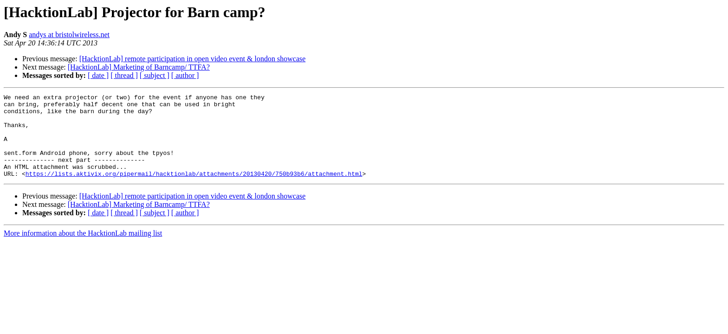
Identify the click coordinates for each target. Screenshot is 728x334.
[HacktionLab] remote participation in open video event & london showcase (192, 59)
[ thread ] (124, 75)
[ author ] (185, 75)
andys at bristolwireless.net (69, 35)
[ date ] (98, 75)
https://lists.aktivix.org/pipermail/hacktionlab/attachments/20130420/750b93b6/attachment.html (194, 190)
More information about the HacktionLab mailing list (83, 250)
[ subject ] (154, 75)
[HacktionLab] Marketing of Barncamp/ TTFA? (139, 67)
